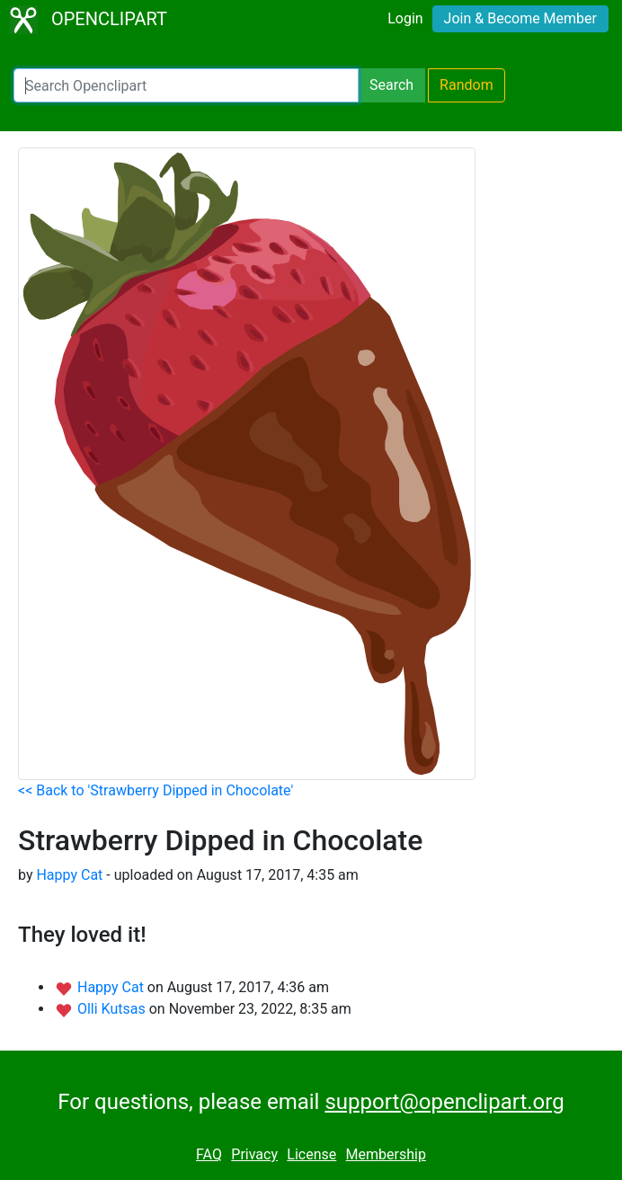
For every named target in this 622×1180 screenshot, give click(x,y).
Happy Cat (69, 874)
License (311, 1154)
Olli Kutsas (113, 1008)
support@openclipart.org (444, 1101)
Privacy (254, 1154)
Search (391, 84)
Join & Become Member (520, 18)
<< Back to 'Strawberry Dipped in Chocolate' (155, 790)
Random (466, 84)
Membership (386, 1154)
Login (404, 18)
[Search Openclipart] (186, 85)
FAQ (209, 1154)
